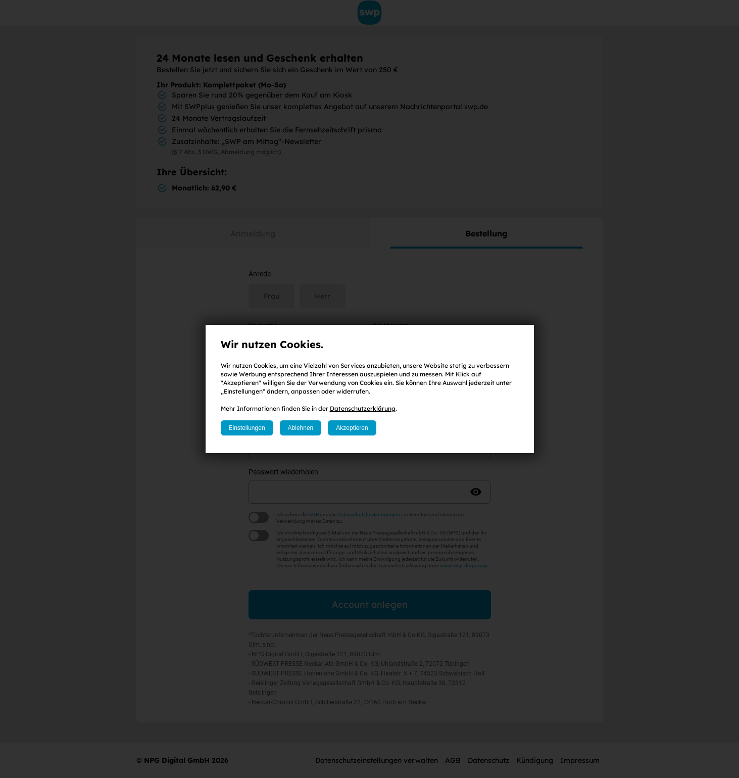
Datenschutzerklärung (363, 408)
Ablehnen (301, 427)
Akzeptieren (352, 427)
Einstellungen (247, 427)
